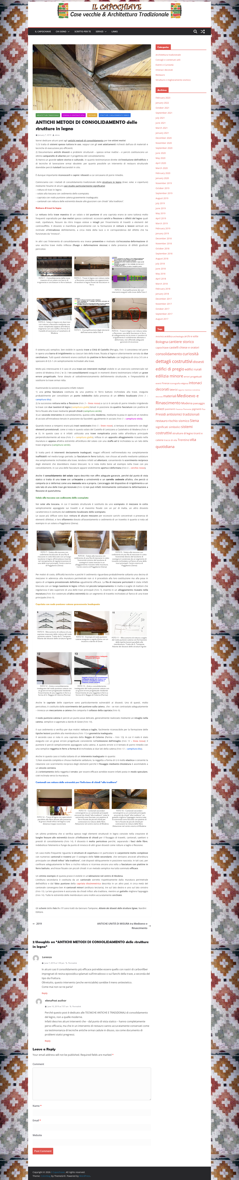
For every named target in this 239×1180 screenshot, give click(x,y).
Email (37, 1120)
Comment (38, 1064)
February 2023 (163, 97)
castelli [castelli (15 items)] (174, 347)
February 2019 (163, 228)
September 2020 (164, 148)
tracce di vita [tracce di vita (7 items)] (170, 440)
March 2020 (162, 168)
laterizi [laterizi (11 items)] (174, 389)
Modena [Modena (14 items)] (187, 403)
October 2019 (162, 188)
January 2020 (162, 178)
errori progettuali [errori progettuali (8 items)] (193, 376)
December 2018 (164, 238)
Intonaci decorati (164, 69)
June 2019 (161, 208)
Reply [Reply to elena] (48, 1040)
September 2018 (164, 253)
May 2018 (160, 273)
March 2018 (162, 283)
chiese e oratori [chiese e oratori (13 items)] (189, 347)
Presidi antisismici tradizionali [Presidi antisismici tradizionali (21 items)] (177, 414)
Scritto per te (83, 31)
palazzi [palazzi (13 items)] (160, 409)
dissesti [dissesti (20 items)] (198, 361)
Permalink (71, 963)
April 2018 (161, 278)
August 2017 (162, 318)
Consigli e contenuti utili (73, 115)
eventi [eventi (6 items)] (158, 383)
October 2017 (162, 308)
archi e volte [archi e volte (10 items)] (191, 336)
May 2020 (160, 158)
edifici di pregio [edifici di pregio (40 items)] (170, 369)
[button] (68, 31)
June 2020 (161, 153)
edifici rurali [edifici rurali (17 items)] (193, 369)
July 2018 (160, 263)
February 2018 (163, 288)
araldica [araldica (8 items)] (168, 336)
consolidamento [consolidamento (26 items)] (169, 353)
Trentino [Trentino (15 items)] (183, 440)
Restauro (92, 115)
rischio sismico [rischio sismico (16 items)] (178, 421)
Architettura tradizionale (48, 115)
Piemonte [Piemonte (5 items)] (187, 409)
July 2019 (160, 203)
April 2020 (161, 163)
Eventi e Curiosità (164, 64)
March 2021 (162, 127)
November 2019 (164, 183)
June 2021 (161, 122)
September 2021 (164, 112)
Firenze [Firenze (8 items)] (165, 383)
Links (115, 31)
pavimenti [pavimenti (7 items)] (170, 409)
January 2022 (162, 102)
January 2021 (162, 132)
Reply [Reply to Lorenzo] (45, 993)
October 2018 (162, 248)
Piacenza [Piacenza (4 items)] (179, 409)
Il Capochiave (43, 31)
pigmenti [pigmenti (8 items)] (196, 408)
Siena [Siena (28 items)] (194, 420)
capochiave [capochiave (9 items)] (162, 347)
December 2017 (164, 298)
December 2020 (164, 137)
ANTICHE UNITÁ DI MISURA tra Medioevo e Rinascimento (124, 926)
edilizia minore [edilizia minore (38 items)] (169, 376)
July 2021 (160, 117)
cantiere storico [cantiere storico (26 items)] (181, 341)
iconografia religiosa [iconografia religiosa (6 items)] (179, 383)
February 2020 (163, 173)
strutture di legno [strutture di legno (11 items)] (182, 433)
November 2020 (164, 143)
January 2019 (162, 233)
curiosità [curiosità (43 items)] (190, 353)
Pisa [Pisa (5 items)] (203, 409)
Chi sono (61, 31)
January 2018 (162, 293)
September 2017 (164, 313)
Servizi (99, 31)
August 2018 (162, 258)
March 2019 (162, 223)
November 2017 (164, 303)
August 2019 (162, 198)
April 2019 (161, 218)
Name (37, 1105)
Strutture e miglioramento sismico (114, 115)
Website (37, 1135)
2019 (37, 923)
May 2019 (160, 213)
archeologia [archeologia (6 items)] (178, 336)
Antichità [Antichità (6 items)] (160, 336)
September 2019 (164, 193)
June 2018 (161, 268)
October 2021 (162, 107)
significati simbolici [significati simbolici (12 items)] (168, 427)
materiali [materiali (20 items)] (169, 396)
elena (57, 135)
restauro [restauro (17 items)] (162, 421)
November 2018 (164, 243)
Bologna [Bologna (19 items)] (162, 342)
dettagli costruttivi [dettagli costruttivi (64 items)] (174, 361)
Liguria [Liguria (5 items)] (181, 390)
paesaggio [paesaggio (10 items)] (199, 403)
